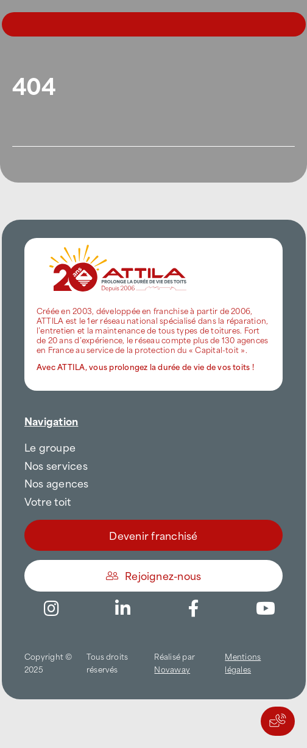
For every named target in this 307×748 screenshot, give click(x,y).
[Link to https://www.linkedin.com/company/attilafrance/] (122, 609)
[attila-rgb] (119, 243)
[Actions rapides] (278, 721)
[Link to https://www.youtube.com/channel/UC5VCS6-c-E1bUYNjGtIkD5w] (266, 609)
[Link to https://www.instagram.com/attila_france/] (51, 609)
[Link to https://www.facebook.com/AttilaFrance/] (194, 609)
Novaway (172, 669)
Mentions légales (243, 662)
